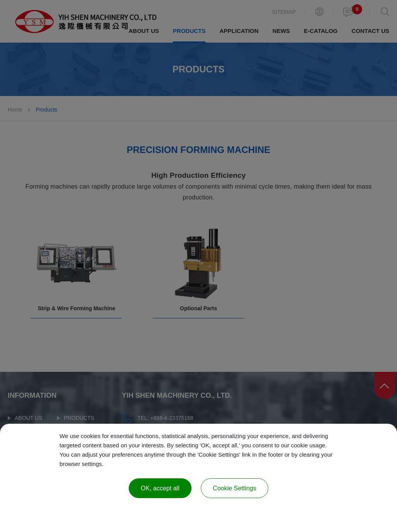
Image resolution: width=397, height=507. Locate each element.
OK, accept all (160, 488)
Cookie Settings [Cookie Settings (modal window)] (234, 488)
